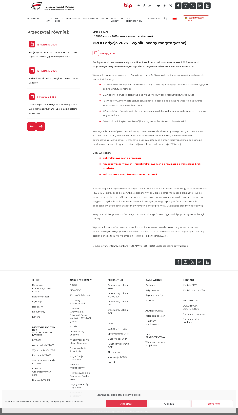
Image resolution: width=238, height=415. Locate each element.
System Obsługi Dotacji (194, 19)
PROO (151, 246)
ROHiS (73, 326)
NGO (131, 246)
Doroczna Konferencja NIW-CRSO (41, 288)
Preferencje (212, 403)
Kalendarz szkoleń (155, 315)
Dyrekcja (37, 301)
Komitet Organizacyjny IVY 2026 (42, 371)
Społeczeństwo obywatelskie (172, 246)
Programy (73, 18)
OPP (104, 18)
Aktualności (33, 19)
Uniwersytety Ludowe (77, 333)
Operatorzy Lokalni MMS (118, 287)
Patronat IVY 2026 (41, 355)
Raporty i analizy (154, 295)
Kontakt (153, 18)
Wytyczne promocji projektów (155, 344)
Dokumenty (38, 311)
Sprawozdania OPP (118, 333)
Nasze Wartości (40, 296)
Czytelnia (150, 285)
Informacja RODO (117, 357)
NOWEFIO (75, 290)
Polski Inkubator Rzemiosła (78, 350)
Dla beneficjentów (134, 20)
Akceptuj (126, 403)
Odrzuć (169, 403)
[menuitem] (176, 18)
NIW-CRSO (141, 246)
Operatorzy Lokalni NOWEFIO (118, 295)
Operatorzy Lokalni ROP (118, 311)
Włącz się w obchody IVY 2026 (43, 362)
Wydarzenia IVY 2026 (43, 350)
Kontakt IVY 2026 (41, 380)
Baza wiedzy (117, 19)
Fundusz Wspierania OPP (118, 345)
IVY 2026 (59, 19)
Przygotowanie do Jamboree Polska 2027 (80, 376)
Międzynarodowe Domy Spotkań (79, 341)
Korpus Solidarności (80, 295)
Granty (114, 246)
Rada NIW (37, 306)
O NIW (49, 19)
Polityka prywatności (194, 314)
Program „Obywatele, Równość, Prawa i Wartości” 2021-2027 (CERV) (80, 315)
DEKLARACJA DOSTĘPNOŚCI (191, 307)
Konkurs (123, 246)
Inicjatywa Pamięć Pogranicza (79, 386)
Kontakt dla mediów (194, 290)
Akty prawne (114, 352)
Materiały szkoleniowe (152, 322)
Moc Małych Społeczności (77, 302)
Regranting (90, 18)
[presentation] (31, 126)
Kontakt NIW (190, 285)
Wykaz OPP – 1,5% (117, 328)
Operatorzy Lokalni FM (118, 303)
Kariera (36, 316)
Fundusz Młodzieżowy (77, 366)
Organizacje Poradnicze (76, 358)
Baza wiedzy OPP (117, 338)
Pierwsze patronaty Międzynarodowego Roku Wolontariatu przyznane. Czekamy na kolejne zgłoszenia (53, 108)
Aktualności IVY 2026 (43, 345)
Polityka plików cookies (191, 321)
